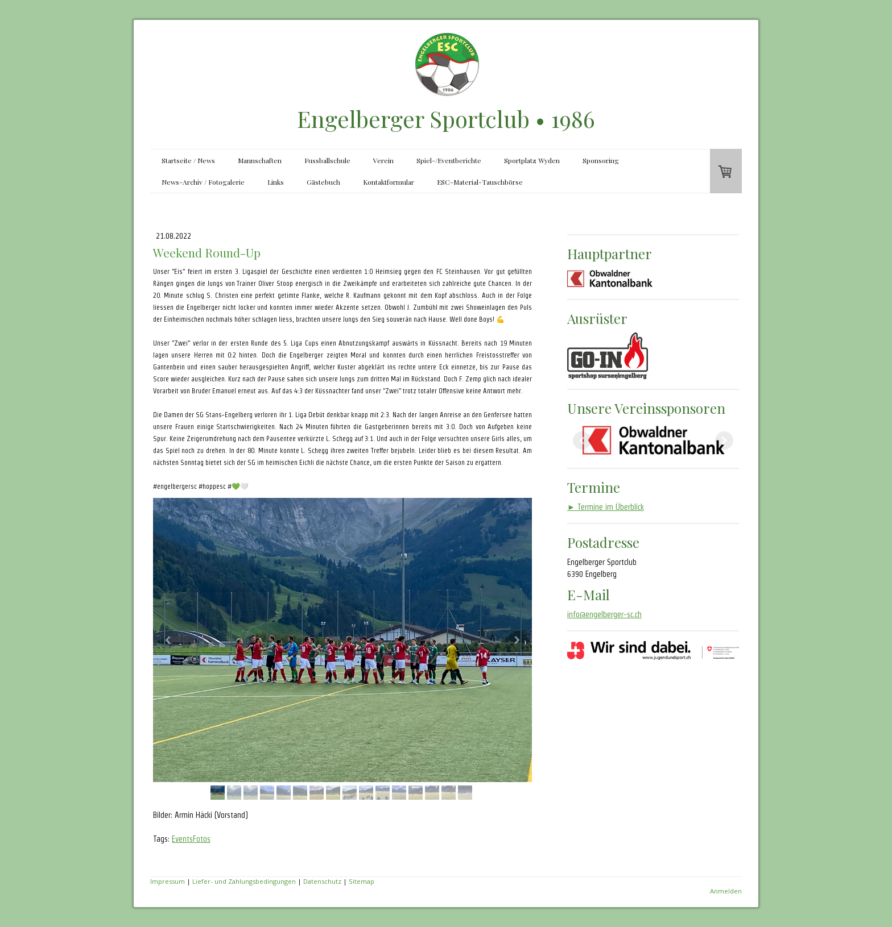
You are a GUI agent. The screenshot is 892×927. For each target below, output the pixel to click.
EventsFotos (191, 838)
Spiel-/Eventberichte (448, 160)
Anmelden (726, 891)
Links (275, 181)
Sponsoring (601, 160)
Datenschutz (322, 881)
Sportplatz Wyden (532, 160)
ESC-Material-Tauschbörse (480, 181)
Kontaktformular (388, 181)
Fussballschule (327, 160)
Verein (383, 160)
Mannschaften (260, 160)
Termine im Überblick (605, 507)
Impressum (167, 881)
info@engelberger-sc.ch (604, 614)
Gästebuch (323, 181)
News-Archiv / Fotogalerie (203, 181)
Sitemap (361, 881)
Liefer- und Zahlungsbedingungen (244, 881)
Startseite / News (188, 160)
